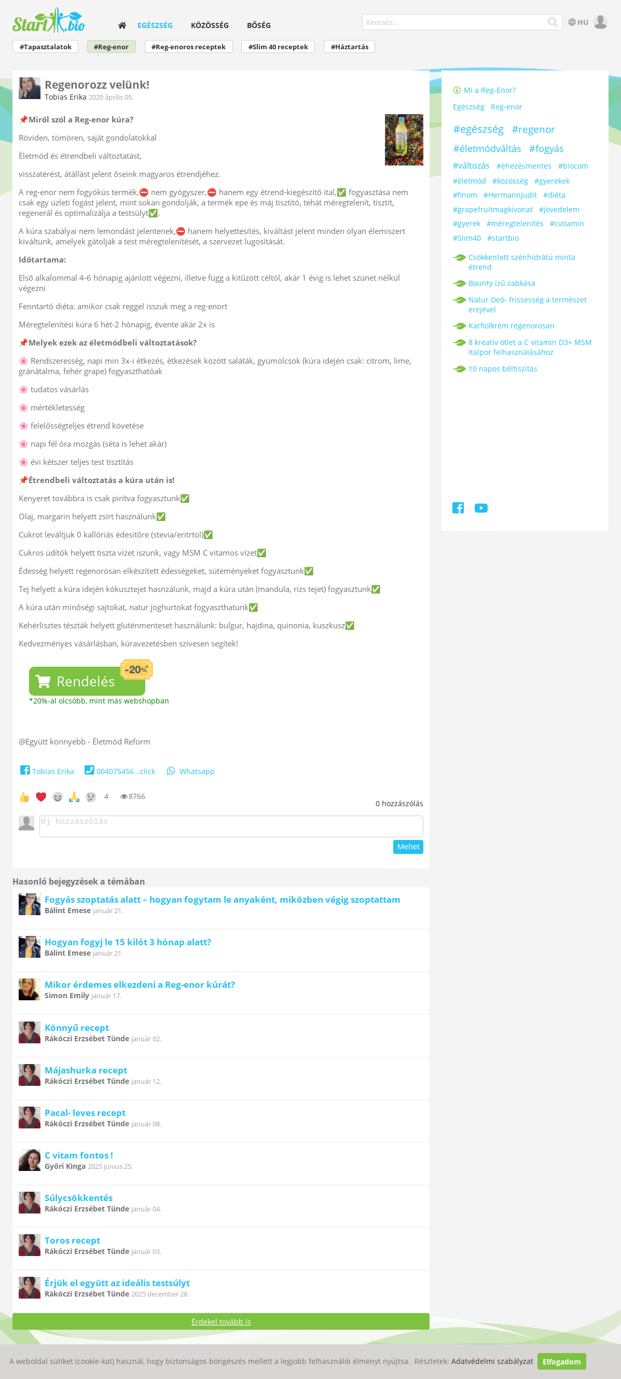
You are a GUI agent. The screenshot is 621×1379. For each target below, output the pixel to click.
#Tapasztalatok (46, 47)
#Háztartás (349, 47)
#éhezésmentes (523, 166)
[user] (599, 22)
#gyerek (466, 223)
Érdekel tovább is (221, 1325)
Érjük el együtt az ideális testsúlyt (117, 1286)
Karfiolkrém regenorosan (511, 325)
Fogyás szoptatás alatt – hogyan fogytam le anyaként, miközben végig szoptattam (223, 902)
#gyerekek (552, 181)
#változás (471, 165)
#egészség (478, 129)
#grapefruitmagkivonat (493, 209)
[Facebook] (459, 510)
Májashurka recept (86, 1073)
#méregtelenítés (515, 223)
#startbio (503, 238)
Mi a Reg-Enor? (484, 90)
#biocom (573, 166)
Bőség (259, 25)
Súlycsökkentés (79, 1201)
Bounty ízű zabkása (501, 283)
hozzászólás (399, 803)
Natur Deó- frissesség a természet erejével (527, 304)
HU (578, 22)
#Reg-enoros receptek (188, 47)
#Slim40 (467, 238)
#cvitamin (567, 223)
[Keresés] (553, 22)
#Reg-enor (111, 47)
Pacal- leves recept (85, 1116)
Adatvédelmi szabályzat (492, 1362)
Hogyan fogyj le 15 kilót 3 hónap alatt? (128, 945)
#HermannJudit (510, 195)
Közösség (210, 25)
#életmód (469, 181)
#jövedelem (559, 209)
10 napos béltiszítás (502, 369)
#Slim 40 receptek (278, 47)
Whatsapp (190, 771)
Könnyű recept (77, 1031)
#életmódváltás (487, 148)
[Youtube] (481, 510)
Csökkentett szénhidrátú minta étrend (521, 262)
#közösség (510, 181)
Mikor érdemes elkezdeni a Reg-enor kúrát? (140, 988)
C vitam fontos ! (79, 1158)
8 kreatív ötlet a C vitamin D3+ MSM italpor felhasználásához (530, 347)
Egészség (155, 25)
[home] (122, 25)
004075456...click (118, 771)
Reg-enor (506, 107)
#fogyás (546, 148)
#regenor (533, 129)
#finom (465, 195)
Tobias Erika (66, 97)
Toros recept (72, 1243)
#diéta (554, 195)
